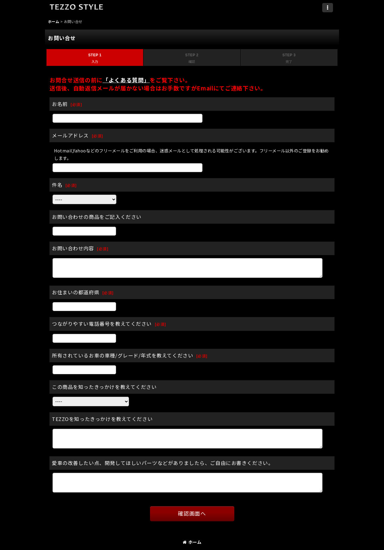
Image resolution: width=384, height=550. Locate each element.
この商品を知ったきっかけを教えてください (104, 386)
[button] (327, 7)
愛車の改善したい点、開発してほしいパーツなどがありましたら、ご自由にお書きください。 (162, 462)
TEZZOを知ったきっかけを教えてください (102, 418)
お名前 (60, 103)
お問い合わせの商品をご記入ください (97, 216)
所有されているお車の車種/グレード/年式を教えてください (122, 355)
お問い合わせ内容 (73, 248)
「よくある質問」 (126, 80)
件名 (57, 184)
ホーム (192, 542)
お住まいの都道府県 (75, 292)
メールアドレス (70, 135)
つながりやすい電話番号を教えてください (102, 323)
